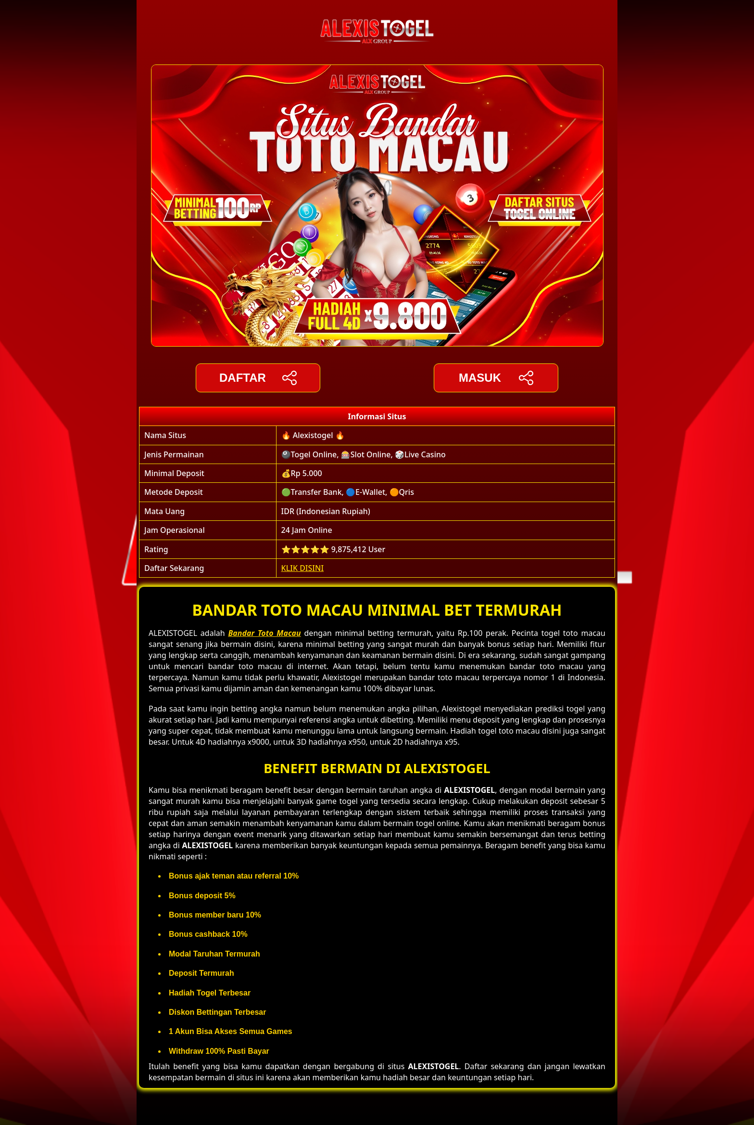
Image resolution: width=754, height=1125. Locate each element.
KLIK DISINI (302, 568)
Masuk (496, 378)
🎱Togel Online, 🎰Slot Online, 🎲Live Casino (363, 454)
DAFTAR (258, 378)
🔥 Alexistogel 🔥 (313, 435)
